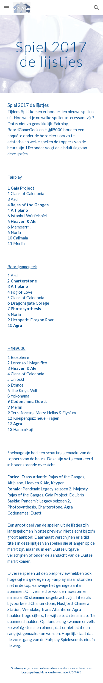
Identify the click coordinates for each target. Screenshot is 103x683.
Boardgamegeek (22, 266)
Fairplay (14, 177)
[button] (6, 7)
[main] (51, 54)
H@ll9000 (16, 348)
